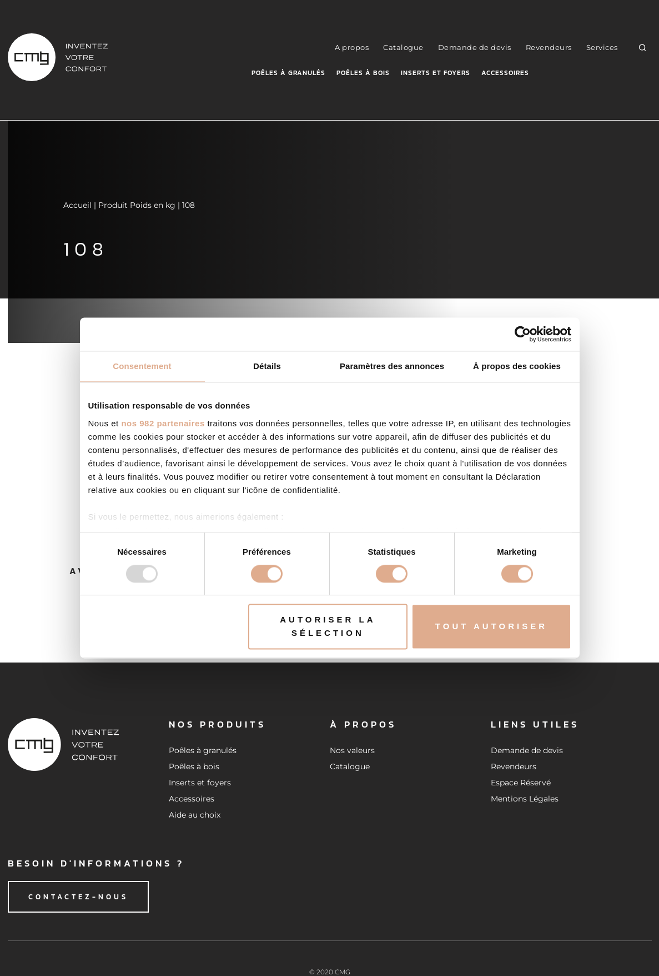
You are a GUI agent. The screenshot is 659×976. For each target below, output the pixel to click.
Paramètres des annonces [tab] (392, 366)
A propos (352, 47)
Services (602, 47)
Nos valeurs (352, 750)
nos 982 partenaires (162, 423)
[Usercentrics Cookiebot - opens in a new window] (522, 334)
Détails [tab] (267, 366)
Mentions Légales (525, 799)
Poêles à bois (363, 73)
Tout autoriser (491, 626)
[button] (642, 47)
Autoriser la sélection (327, 626)
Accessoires (505, 73)
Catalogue (403, 47)
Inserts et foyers (435, 73)
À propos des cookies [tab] (517, 366)
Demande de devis (474, 47)
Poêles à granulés (288, 73)
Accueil (77, 205)
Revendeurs (549, 47)
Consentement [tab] (142, 366)
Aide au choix (194, 815)
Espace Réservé (521, 783)
